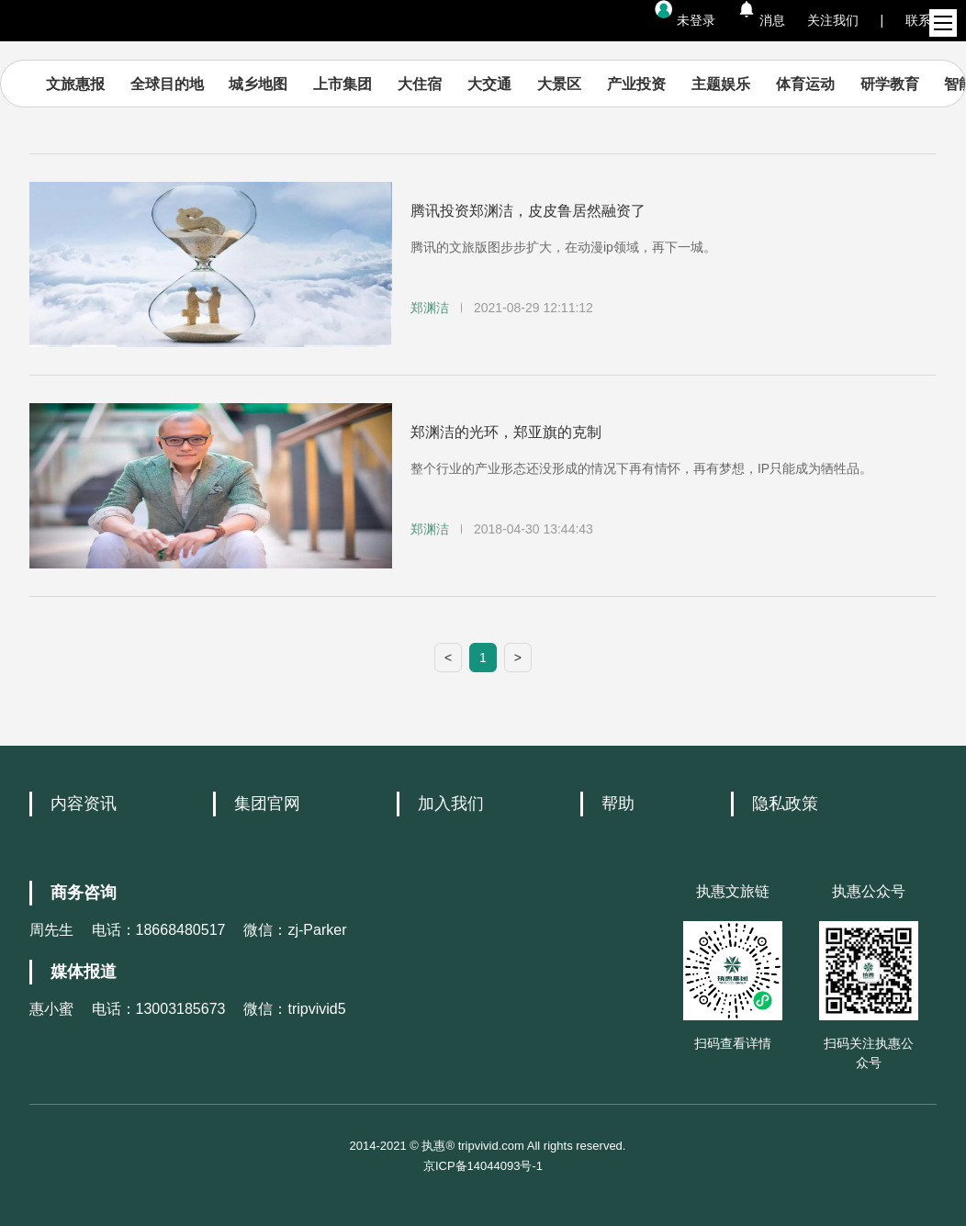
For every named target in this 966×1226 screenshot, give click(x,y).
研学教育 (889, 84)
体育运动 (805, 84)
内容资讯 (84, 803)
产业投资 (636, 84)
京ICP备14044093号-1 (483, 1166)
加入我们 (451, 803)
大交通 (489, 84)
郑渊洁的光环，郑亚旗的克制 (505, 432)
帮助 (618, 803)
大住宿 (420, 84)
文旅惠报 (75, 84)
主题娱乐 (720, 84)
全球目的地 (167, 84)
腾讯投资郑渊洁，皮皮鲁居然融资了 (528, 211)
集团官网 (267, 803)
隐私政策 (785, 803)
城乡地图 (258, 84)
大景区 (559, 84)
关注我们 (833, 20)
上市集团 (342, 84)
